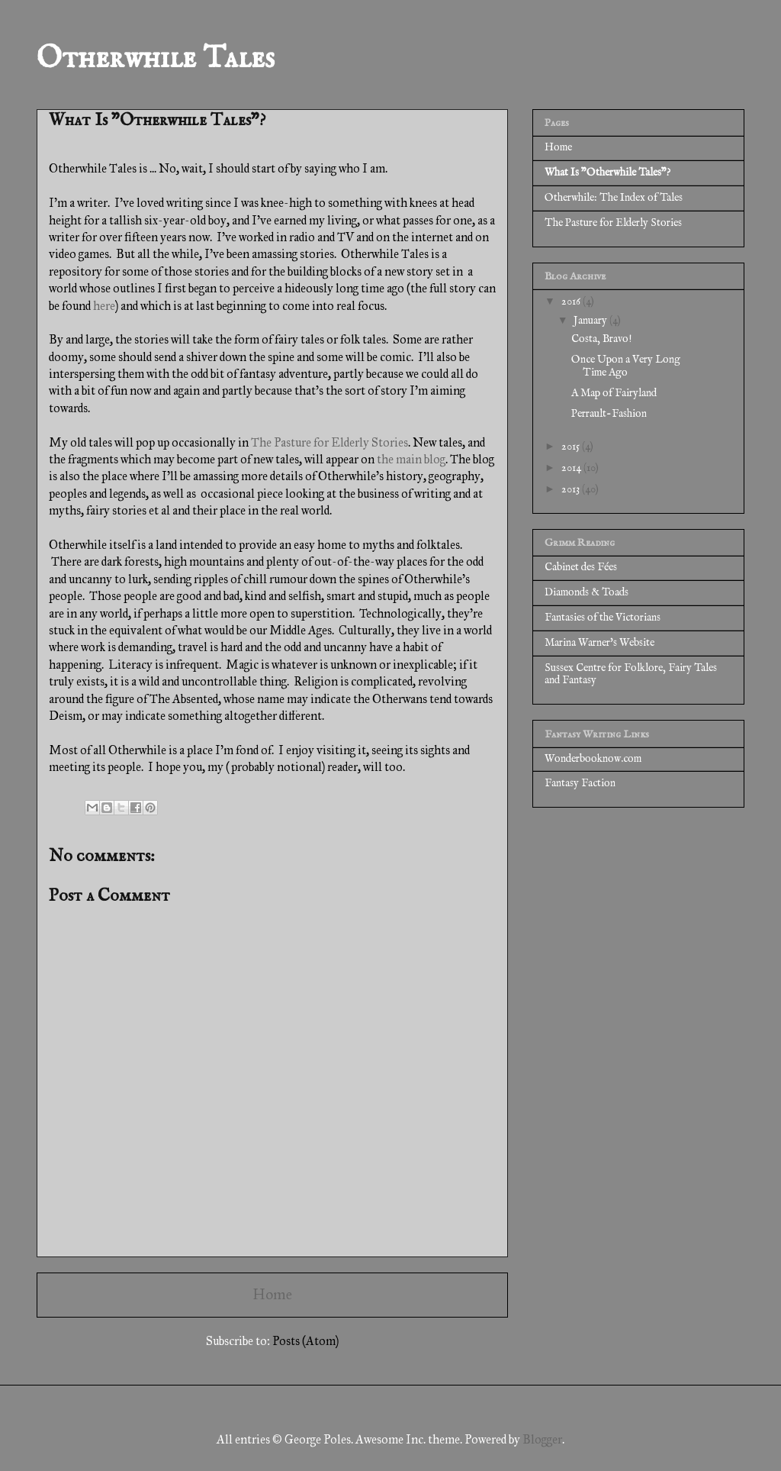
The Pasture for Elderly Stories (329, 442)
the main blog (411, 459)
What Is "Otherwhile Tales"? (607, 172)
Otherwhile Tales (156, 59)
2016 (572, 301)
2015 (571, 446)
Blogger (542, 1439)
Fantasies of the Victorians (602, 617)
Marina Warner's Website (599, 643)
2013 (571, 489)
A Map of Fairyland (614, 393)
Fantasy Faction (580, 783)
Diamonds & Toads (586, 592)
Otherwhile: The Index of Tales (614, 198)
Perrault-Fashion (609, 414)
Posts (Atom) (305, 1341)
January (591, 320)
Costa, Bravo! (601, 339)
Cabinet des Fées (581, 567)
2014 (572, 468)
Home (272, 1294)
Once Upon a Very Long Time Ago (625, 366)
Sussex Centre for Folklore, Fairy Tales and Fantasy (631, 674)
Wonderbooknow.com (593, 759)
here (104, 305)
